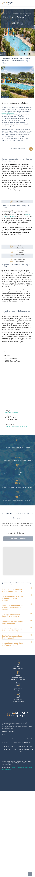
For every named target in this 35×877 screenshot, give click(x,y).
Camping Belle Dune (24, 743)
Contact (4, 734)
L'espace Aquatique (18, 148)
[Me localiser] (31, 533)
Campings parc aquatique (10, 58)
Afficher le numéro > (11, 412)
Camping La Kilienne (8, 746)
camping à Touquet (8, 113)
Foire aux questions (8, 731)
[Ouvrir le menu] (31, 3)
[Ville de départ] (15, 533)
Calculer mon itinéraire (18, 539)
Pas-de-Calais (6, 61)
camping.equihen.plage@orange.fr (16, 426)
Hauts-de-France (25, 58)
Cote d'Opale (16, 61)
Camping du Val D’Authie (25, 746)
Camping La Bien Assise (9, 743)
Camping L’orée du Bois (9, 749)
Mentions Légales (14, 763)
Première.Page (15, 767)
